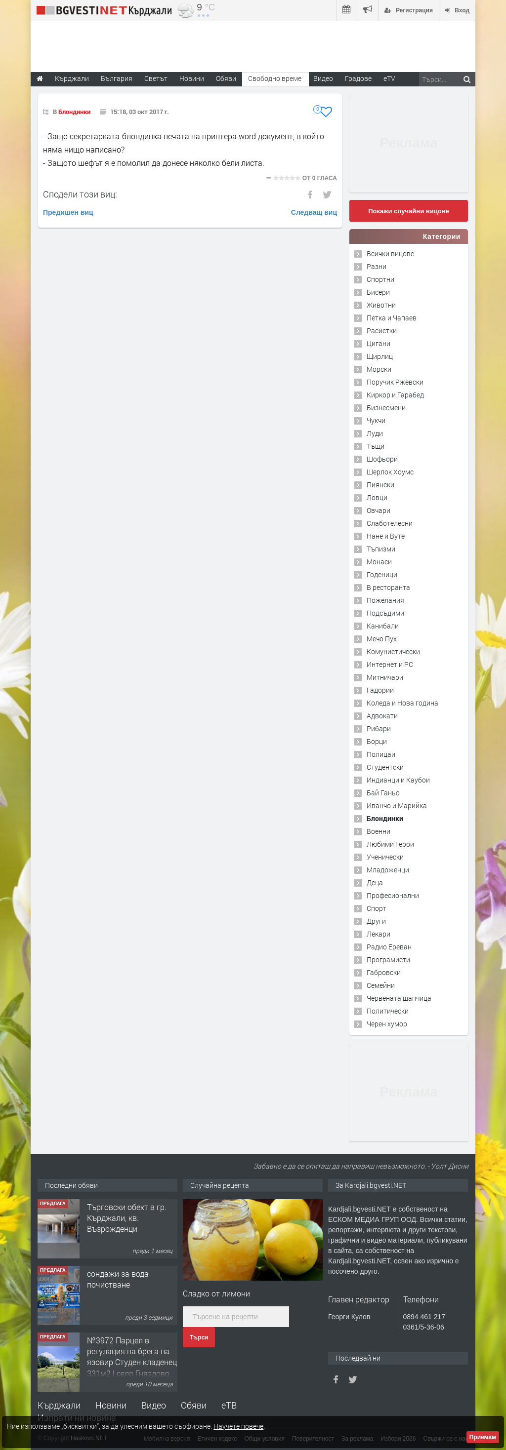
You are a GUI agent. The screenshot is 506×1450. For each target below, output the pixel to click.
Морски (379, 369)
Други (376, 921)
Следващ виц (314, 212)
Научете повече (238, 1426)
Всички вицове (390, 253)
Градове (358, 78)
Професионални (393, 895)
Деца (375, 882)
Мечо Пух (382, 638)
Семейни (381, 985)
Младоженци (388, 869)
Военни (378, 831)
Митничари (385, 677)
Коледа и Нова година (402, 702)
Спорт (376, 908)
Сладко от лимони (216, 1293)
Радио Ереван (389, 946)
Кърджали (59, 1405)
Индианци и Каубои (398, 779)
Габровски (384, 972)
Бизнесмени (386, 407)
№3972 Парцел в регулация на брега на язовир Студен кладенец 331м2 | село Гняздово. (132, 1356)
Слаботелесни (390, 523)
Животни (381, 305)
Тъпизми (381, 548)
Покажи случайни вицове (408, 211)
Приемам (482, 1437)
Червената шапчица (399, 998)
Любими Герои (390, 844)
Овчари (378, 510)
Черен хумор (387, 1023)
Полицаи (381, 754)
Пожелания (385, 600)
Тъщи (375, 446)
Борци (377, 741)
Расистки (382, 330)
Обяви (194, 1405)
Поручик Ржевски (395, 382)
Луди (375, 433)
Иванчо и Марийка (397, 805)
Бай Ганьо (383, 792)
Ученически (385, 857)
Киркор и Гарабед (395, 394)
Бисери (378, 292)
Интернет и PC (390, 664)
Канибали (383, 625)
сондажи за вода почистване (118, 1279)
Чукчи (376, 420)
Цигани (378, 343)
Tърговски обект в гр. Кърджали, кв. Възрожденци (127, 1218)
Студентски (385, 767)
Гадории (380, 690)
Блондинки (74, 111)
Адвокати (382, 715)
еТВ (229, 1405)
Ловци (377, 497)
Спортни (380, 279)
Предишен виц (68, 212)
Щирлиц (380, 356)
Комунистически (393, 651)
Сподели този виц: (80, 194)
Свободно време (274, 78)
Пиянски (380, 484)
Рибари (379, 728)
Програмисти (388, 959)
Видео (153, 1405)
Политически (388, 1011)
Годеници (382, 574)
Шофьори (382, 459)
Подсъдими (385, 613)
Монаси (379, 561)
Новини (191, 78)
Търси (199, 1337)
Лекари (378, 934)
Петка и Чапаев (392, 317)
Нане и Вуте (386, 536)
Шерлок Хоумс (390, 471)
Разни (376, 266)
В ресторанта (388, 587)
